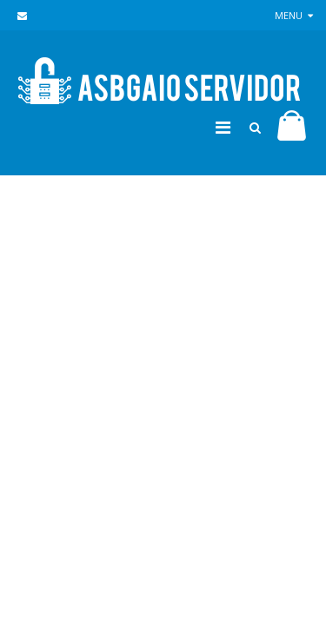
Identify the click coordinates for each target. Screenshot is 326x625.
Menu (294, 15)
